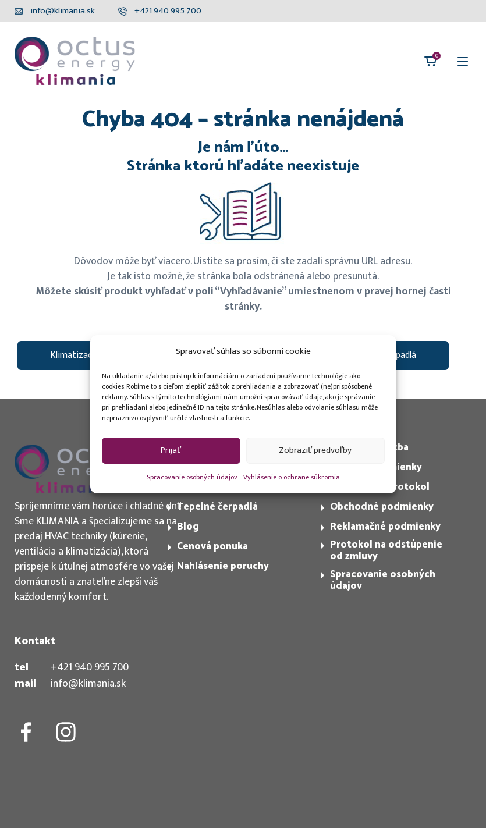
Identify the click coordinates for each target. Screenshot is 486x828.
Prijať (171, 450)
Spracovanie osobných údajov (192, 477)
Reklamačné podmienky (385, 526)
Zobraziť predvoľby (315, 450)
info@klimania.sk (88, 683)
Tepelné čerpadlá (217, 507)
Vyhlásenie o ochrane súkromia (291, 477)
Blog (188, 526)
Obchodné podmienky (382, 507)
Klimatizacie (74, 355)
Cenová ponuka (212, 546)
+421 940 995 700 (90, 667)
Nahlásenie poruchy (223, 566)
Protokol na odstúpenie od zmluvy (386, 550)
